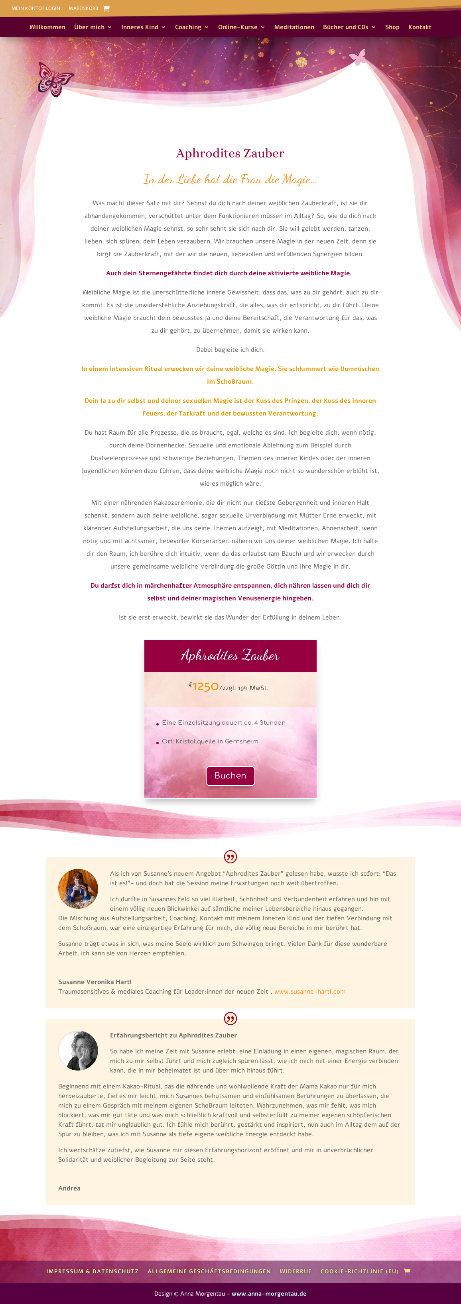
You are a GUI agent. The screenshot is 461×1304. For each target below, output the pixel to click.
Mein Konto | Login (36, 9)
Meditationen (294, 27)
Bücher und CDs (345, 27)
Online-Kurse (238, 27)
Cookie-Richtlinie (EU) (360, 1271)
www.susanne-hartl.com (310, 991)
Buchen (230, 775)
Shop (392, 27)
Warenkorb (84, 9)
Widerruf (296, 1271)
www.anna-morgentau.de (269, 1294)
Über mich (89, 27)
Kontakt (419, 27)
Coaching (188, 27)
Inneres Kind (139, 27)
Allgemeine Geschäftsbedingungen (209, 1271)
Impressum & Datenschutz (92, 1271)
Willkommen (47, 27)
